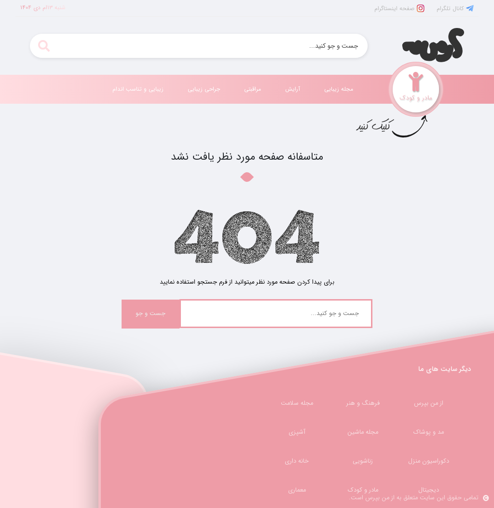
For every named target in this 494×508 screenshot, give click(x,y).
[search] (43, 46)
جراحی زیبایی (204, 89)
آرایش (292, 89)
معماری (297, 490)
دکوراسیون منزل (428, 461)
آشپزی (296, 432)
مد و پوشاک (428, 432)
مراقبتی (252, 89)
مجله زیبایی (338, 89)
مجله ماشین (362, 432)
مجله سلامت (297, 403)
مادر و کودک (363, 490)
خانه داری (297, 461)
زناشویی (363, 461)
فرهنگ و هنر (363, 403)
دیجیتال (428, 490)
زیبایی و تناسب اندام (138, 89)
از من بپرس (428, 403)
